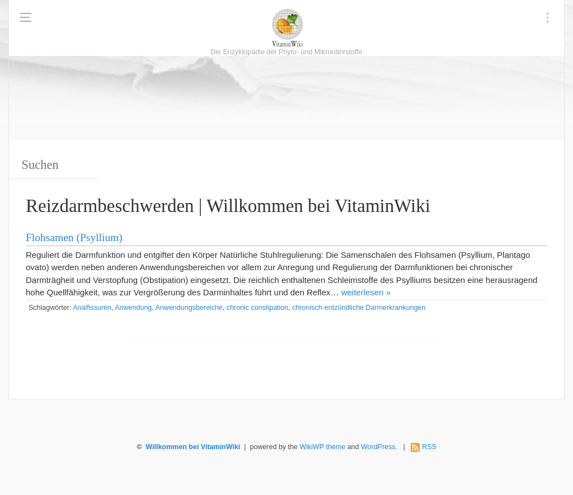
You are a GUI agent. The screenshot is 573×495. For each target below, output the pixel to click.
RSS (429, 447)
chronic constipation (257, 308)
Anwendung (133, 308)
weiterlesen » (366, 292)
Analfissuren (92, 308)
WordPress (378, 447)
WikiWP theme (322, 447)
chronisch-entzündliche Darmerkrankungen (358, 308)
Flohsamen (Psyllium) (74, 237)
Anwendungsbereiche (189, 308)
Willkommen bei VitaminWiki (192, 447)
